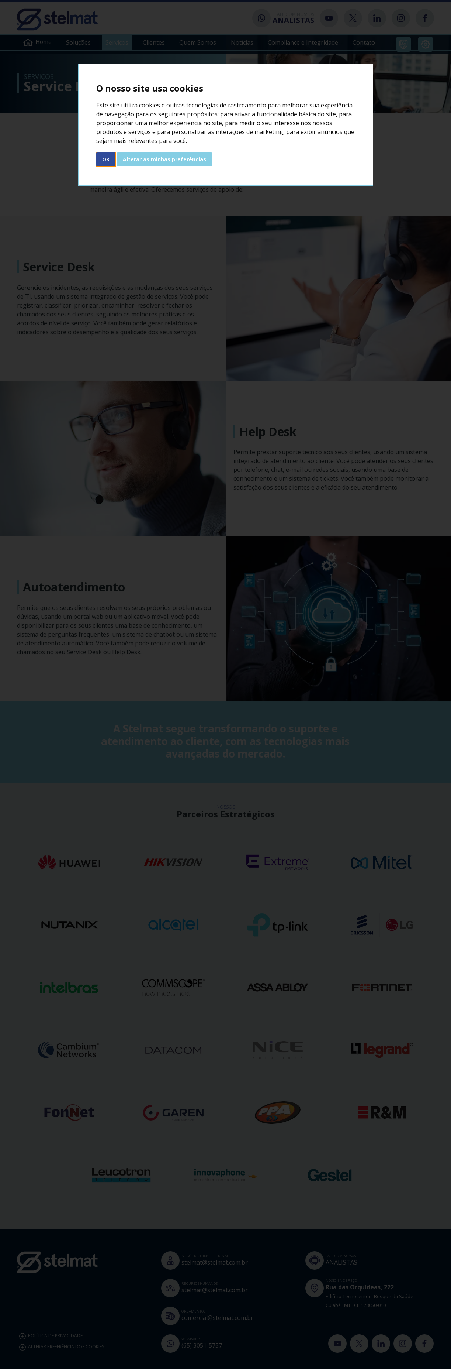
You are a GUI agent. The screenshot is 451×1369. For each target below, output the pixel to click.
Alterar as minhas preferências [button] (164, 159)
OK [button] (106, 159)
